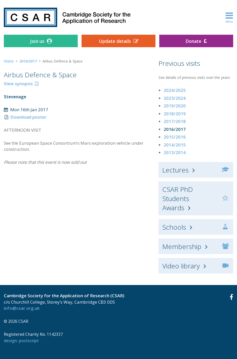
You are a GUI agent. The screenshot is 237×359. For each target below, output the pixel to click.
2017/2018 (175, 121)
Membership (181, 246)
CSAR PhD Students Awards (177, 198)
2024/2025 (175, 90)
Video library (181, 265)
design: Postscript (21, 340)
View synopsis (18, 83)
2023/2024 (175, 98)
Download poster (28, 117)
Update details (115, 41)
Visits (9, 61)
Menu (229, 17)
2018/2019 (175, 114)
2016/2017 (28, 61)
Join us (37, 41)
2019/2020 (175, 106)
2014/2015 (175, 145)
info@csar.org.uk (22, 308)
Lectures (175, 170)
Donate (193, 41)
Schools (174, 227)
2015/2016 (175, 137)
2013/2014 (175, 152)
